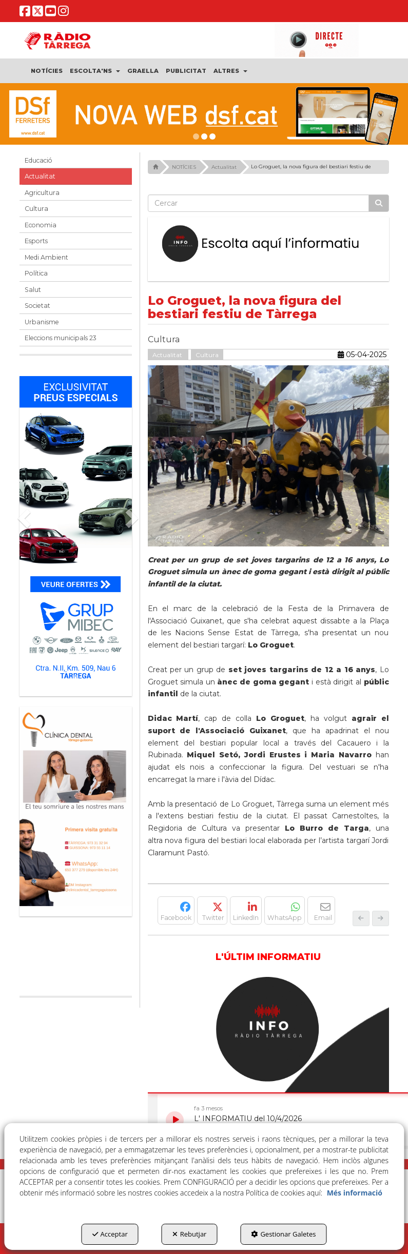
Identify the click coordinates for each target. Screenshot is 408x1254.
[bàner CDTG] (76, 806)
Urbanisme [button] (42, 322)
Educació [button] (38, 160)
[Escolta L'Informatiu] (268, 244)
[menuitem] (47, 70)
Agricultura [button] (42, 193)
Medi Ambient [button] (46, 257)
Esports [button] (36, 241)
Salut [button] (33, 289)
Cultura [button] (36, 208)
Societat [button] (37, 305)
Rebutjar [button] (189, 1234)
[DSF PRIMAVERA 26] (204, 114)
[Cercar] (378, 203)
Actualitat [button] (40, 176)
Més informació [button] (354, 1193)
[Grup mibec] (76, 531)
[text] (258, 203)
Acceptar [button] (110, 1234)
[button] (25, 13)
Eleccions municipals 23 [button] (60, 338)
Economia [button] (40, 225)
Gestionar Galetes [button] (283, 1234)
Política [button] (36, 273)
